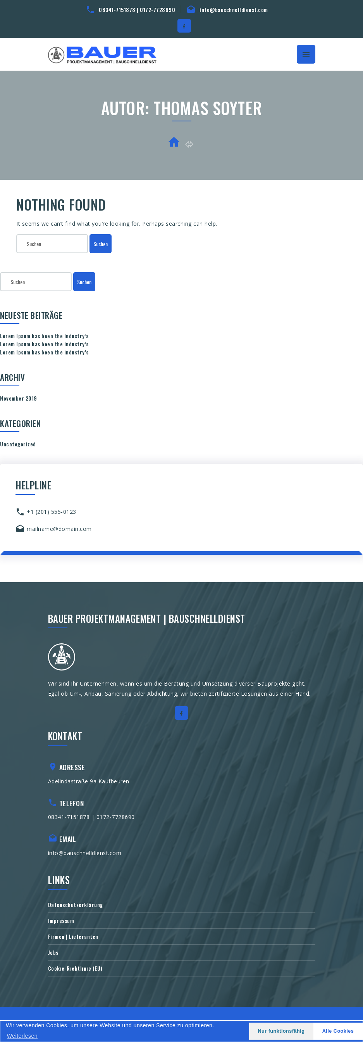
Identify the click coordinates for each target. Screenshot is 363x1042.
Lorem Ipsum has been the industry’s (44, 336)
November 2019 (18, 398)
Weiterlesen (22, 1036)
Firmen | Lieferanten (73, 936)
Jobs (53, 952)
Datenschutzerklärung (75, 904)
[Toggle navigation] (306, 54)
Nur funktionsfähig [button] (281, 1031)
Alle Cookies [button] (338, 1031)
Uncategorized (18, 444)
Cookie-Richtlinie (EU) (75, 968)
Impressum (61, 920)
